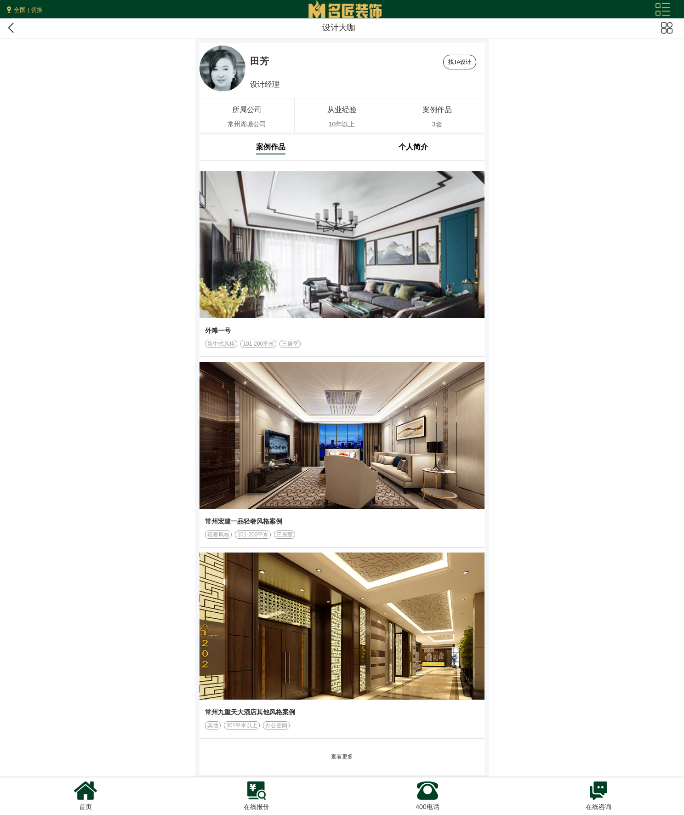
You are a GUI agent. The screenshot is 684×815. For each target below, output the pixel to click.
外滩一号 (218, 330)
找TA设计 (459, 62)
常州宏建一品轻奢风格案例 (243, 521)
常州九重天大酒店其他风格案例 (250, 712)
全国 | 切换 (28, 9)
